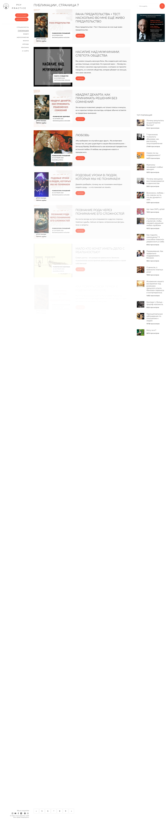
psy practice (14, 6)
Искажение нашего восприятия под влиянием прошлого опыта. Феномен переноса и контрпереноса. (155, 287)
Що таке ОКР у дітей (155, 209)
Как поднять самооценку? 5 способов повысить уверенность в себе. (155, 238)
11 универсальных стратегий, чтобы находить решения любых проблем (154, 222)
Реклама (25, 47)
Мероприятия (23, 37)
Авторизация (22, 19)
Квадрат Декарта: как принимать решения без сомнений (96, 102)
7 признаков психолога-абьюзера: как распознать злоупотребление (154, 139)
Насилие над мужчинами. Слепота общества (98, 53)
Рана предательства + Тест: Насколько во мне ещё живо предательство (100, 17)
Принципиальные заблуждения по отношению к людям (154, 317)
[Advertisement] (151, 77)
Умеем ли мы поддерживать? (153, 154)
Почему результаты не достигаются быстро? (155, 123)
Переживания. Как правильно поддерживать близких (154, 254)
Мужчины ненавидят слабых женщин (154, 167)
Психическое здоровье (61, 120)
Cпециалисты (23, 27)
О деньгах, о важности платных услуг (154, 269)
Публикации (23, 30)
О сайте (25, 51)
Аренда (25, 44)
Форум (26, 40)
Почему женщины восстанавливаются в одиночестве (155, 181)
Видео (26, 34)
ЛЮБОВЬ (82, 139)
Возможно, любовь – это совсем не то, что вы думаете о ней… (155, 196)
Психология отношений (61, 33)
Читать (80, 35)
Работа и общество (61, 76)
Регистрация (21, 15)
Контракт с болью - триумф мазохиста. (154, 303)
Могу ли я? (151, 330)
